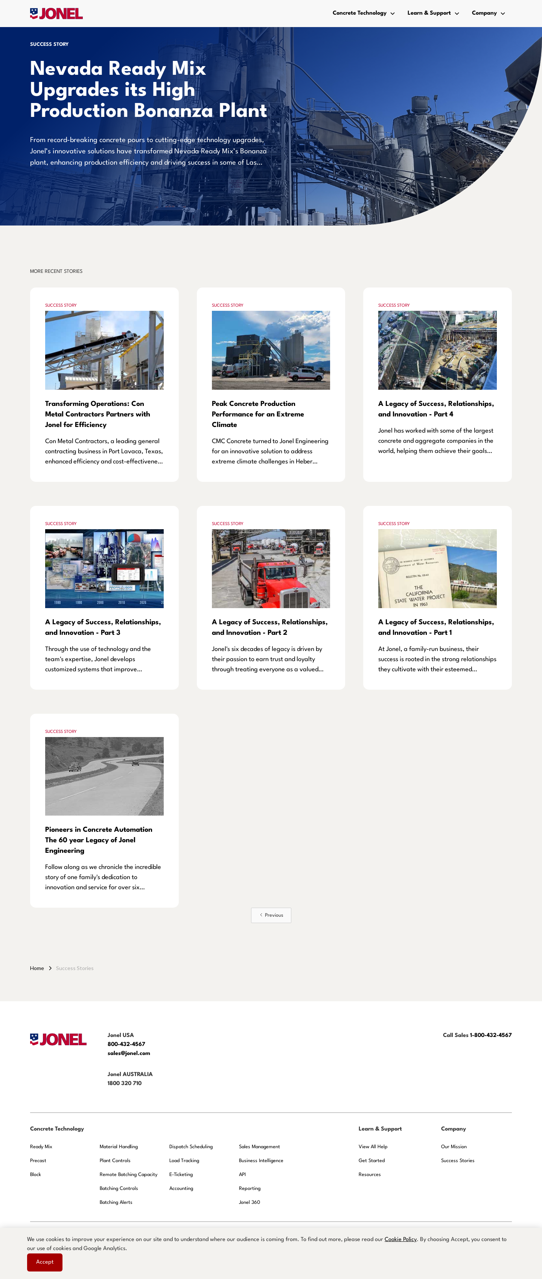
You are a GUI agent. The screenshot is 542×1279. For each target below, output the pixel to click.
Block (35, 1174)
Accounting (181, 1188)
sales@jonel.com (129, 1053)
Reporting (249, 1188)
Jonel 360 (249, 1202)
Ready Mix (41, 1146)
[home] (56, 13)
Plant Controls (115, 1160)
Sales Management (259, 1146)
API (242, 1174)
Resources (370, 1174)
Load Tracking (184, 1160)
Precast (38, 1160)
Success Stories (458, 1160)
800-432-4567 (127, 1044)
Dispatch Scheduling (191, 1146)
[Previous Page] (271, 915)
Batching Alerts (116, 1202)
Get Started (372, 1160)
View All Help (373, 1146)
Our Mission (454, 1146)
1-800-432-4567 (491, 1035)
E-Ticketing (181, 1174)
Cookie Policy (401, 1240)
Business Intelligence (261, 1160)
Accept (44, 1262)
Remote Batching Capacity (128, 1174)
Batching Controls (119, 1188)
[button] (364, 13)
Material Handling (119, 1146)
